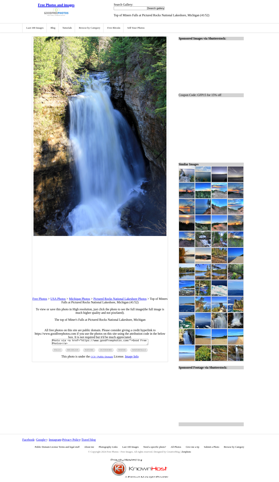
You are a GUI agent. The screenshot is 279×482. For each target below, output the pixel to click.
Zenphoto (186, 451)
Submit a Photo (211, 447)
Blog (53, 28)
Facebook (28, 439)
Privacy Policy (71, 439)
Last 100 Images (35, 28)
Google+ (41, 439)
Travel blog (88, 439)
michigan (72, 351)
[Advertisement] (100, 263)
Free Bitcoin (113, 28)
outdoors (106, 351)
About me (89, 447)
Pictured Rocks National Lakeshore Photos (120, 298)
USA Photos (58, 298)
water (122, 351)
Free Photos (39, 298)
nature (89, 351)
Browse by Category (89, 28)
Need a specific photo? (154, 447)
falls (57, 351)
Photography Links (108, 447)
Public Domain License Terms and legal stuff (57, 447)
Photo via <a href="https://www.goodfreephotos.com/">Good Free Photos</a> (100, 342)
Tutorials (67, 28)
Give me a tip (192, 447)
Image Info (132, 357)
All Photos (176, 447)
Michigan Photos (79, 298)
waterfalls (139, 351)
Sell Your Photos (136, 28)
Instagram (55, 439)
